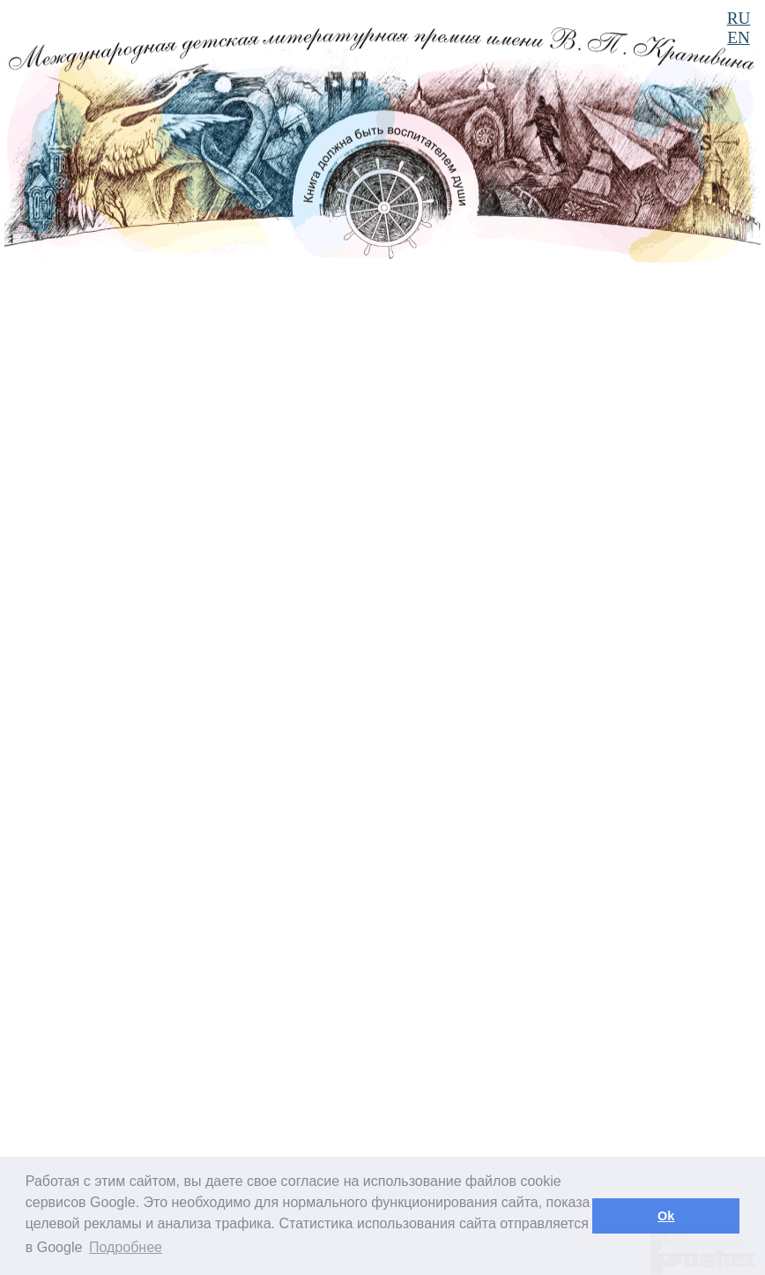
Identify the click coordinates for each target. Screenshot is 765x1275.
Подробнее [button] (125, 1247)
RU (739, 18)
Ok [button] (665, 1216)
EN (738, 37)
